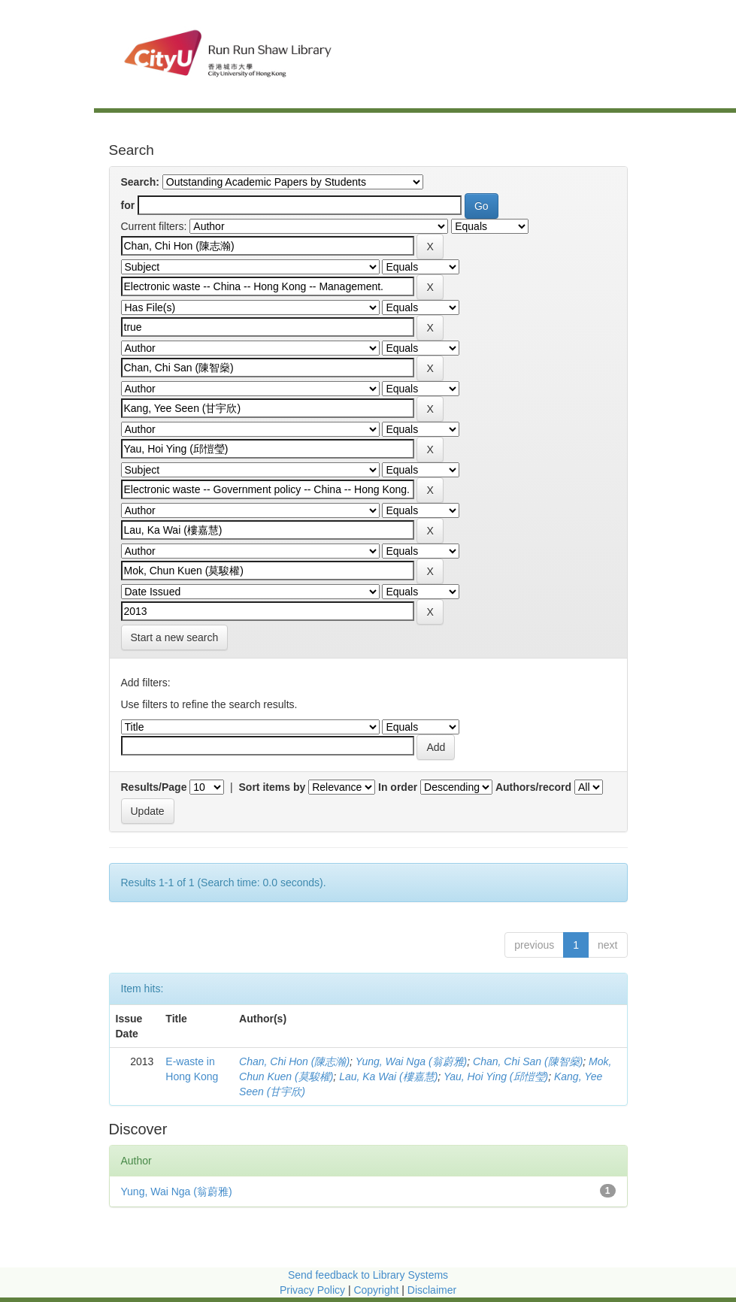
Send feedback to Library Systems (368, 1275)
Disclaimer (431, 1290)
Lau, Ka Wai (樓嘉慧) (388, 1076)
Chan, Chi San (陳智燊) (528, 1061)
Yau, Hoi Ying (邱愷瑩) (496, 1076)
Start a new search (175, 637)
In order (397, 787)
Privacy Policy (312, 1290)
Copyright (377, 1290)
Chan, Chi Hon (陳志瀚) (294, 1061)
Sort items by (272, 787)
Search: (140, 182)
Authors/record (533, 787)
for (128, 205)
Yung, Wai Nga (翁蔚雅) (412, 1061)
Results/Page (154, 787)
